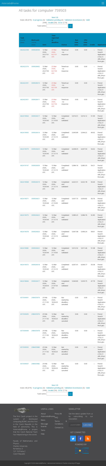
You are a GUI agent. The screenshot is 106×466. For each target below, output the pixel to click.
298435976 (35, 314)
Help (43, 434)
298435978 (35, 331)
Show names (24, 45)
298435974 (35, 298)
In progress (37, 20)
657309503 (24, 347)
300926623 (35, 215)
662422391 (24, 83)
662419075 (24, 215)
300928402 (35, 66)
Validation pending (53, 20)
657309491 (24, 298)
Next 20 (55, 17)
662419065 (24, 132)
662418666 (24, 281)
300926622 (35, 248)
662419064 (24, 116)
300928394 (35, 50)
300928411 (35, 99)
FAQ (56, 417)
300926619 (35, 182)
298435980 (35, 347)
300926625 (35, 149)
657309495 (24, 314)
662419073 (24, 265)
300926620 (35, 232)
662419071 (24, 199)
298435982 (35, 364)
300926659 (35, 165)
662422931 (24, 99)
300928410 (35, 83)
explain (54, 45)
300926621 (35, 199)
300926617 (35, 116)
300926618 (35, 265)
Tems (43, 430)
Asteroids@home (10, 3)
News (43, 420)
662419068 (24, 182)
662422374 (24, 66)
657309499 (24, 331)
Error (60, 22)
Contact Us (59, 427)
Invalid (50, 22)
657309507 (24, 364)
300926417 (35, 281)
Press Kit (58, 413)
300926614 (35, 132)
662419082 (24, 248)
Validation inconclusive (73, 20)
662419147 (24, 165)
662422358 (24, 50)
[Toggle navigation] (103, 3)
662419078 (24, 232)
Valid (88, 20)
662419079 (24, 149)
